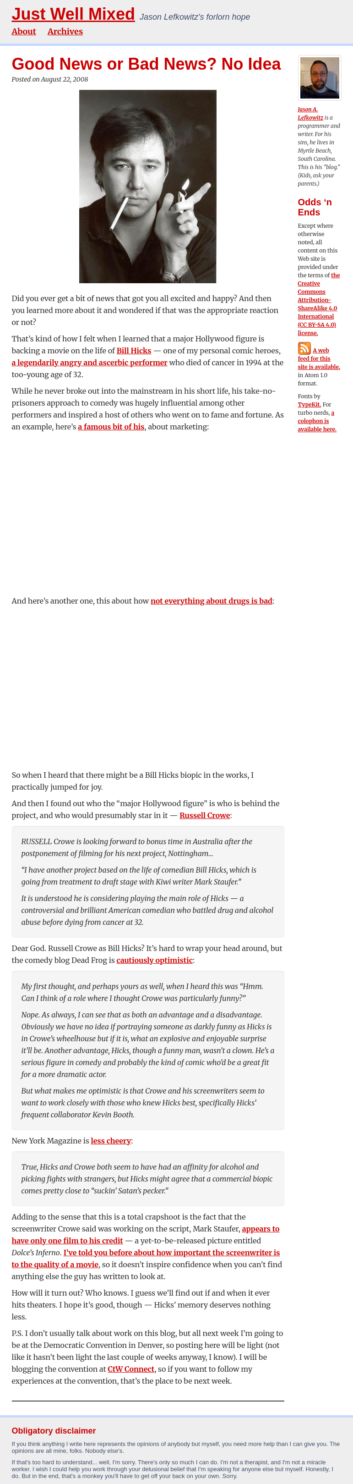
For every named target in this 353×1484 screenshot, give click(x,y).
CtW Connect (131, 1369)
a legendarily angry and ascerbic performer (90, 362)
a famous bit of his (111, 426)
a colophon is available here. (317, 421)
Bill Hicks (134, 350)
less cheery (111, 1140)
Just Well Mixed (73, 14)
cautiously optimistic (155, 960)
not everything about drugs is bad (211, 600)
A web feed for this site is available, (319, 358)
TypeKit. (309, 404)
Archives (65, 31)
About (24, 31)
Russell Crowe (204, 815)
